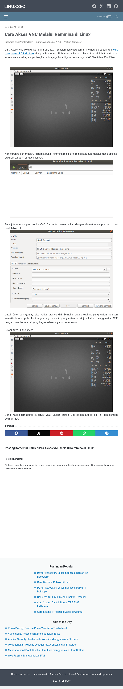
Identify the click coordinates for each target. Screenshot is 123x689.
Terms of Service (58, 677)
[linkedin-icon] (109, 5)
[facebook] (16, 432)
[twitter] (39, 432)
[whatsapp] (84, 432)
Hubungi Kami (40, 677)
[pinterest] (61, 432)
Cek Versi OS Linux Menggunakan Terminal (61, 599)
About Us (24, 677)
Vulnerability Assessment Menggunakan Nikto (34, 636)
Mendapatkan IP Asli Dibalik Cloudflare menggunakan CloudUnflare (46, 652)
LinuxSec (15, 5)
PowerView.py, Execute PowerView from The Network (38, 631)
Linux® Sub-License (79, 677)
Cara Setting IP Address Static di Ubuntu (59, 614)
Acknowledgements (102, 677)
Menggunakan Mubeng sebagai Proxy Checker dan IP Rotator (42, 647)
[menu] (8, 15)
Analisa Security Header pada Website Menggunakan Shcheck (43, 641)
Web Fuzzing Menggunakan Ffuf (26, 658)
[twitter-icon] (101, 5)
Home (14, 677)
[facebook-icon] (94, 5)
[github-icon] (116, 5)
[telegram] (106, 432)
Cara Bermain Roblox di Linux (54, 584)
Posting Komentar (72, 40)
